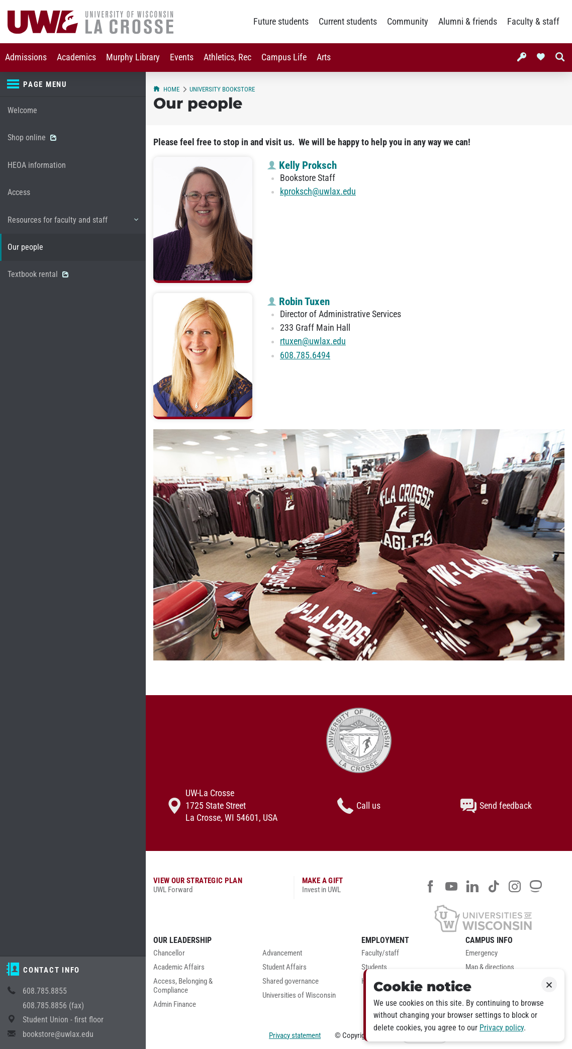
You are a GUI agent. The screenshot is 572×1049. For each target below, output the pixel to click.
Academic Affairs (179, 967)
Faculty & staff (533, 22)
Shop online (32, 137)
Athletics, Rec (227, 57)
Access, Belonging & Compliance (183, 986)
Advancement (282, 953)
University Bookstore (222, 89)
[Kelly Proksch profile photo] (202, 220)
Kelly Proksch (302, 165)
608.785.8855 (45, 991)
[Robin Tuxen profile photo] (202, 356)
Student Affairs (284, 967)
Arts (324, 57)
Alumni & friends (467, 22)
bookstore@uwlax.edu (58, 1034)
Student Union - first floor (63, 1019)
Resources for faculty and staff (72, 224)
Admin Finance (174, 1004)
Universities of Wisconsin (299, 995)
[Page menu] (73, 84)
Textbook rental (38, 274)
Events (182, 57)
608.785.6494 (305, 355)
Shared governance (290, 981)
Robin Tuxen (298, 302)
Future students (281, 22)
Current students (348, 22)
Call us (358, 806)
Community (407, 22)
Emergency (481, 953)
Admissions (26, 57)
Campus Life (284, 57)
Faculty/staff (380, 953)
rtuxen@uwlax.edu (313, 341)
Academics (76, 57)
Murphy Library (133, 57)
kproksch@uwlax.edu (318, 191)
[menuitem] (26, 57)
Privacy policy (502, 1027)
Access (19, 192)
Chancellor (169, 953)
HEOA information (37, 165)
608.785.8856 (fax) (53, 1005)
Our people (25, 247)
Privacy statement (295, 1035)
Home (166, 89)
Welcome (22, 110)
